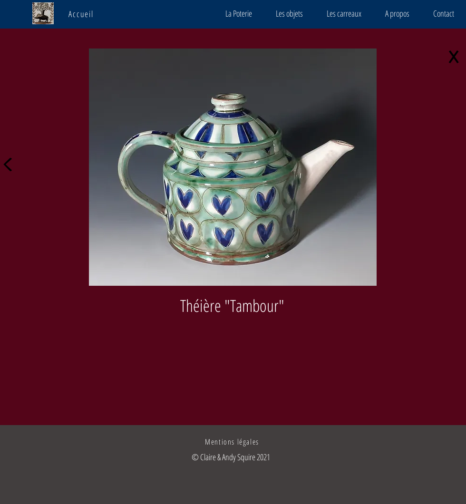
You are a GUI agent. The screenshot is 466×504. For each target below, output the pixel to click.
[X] (456, 58)
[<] (10, 161)
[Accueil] (82, 13)
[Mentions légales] (233, 441)
